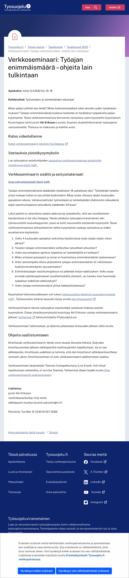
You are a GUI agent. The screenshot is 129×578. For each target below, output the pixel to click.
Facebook (98, 461)
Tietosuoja (14, 492)
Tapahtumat (55, 47)
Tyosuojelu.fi (16, 47)
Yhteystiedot (15, 482)
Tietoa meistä (36, 47)
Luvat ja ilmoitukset (20, 471)
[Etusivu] (17, 7)
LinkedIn (98, 482)
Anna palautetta (56, 492)
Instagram (99, 502)
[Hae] (91, 7)
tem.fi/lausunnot (84, 299)
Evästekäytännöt (56, 482)
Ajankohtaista (16, 461)
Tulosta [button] (53, 432)
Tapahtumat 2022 (77, 47)
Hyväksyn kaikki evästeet (36, 570)
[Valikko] (115, 7)
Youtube (98, 492)
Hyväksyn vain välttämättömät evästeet (84, 570)
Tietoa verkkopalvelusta (61, 461)
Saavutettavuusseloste (60, 471)
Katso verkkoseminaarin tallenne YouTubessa (38, 143)
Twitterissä (26, 317)
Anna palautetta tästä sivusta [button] (26, 432)
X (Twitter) (99, 471)
